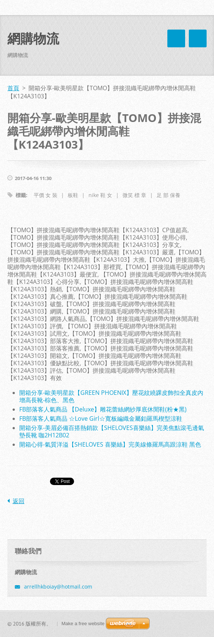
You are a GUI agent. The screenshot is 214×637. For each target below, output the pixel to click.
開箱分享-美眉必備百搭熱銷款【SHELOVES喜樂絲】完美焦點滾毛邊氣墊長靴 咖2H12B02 (111, 431)
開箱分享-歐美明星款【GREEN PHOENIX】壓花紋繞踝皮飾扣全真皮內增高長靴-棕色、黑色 (111, 396)
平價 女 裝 (45, 195)
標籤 (21, 195)
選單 (198, 38)
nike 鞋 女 (100, 195)
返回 (18, 501)
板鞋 (73, 195)
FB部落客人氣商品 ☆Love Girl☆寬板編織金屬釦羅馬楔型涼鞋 (100, 418)
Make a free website (82, 623)
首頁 (13, 88)
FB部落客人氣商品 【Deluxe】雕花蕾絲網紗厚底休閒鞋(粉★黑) (103, 409)
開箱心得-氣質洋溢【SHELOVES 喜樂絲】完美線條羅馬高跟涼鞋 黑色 (110, 444)
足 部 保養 (168, 195)
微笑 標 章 (134, 195)
